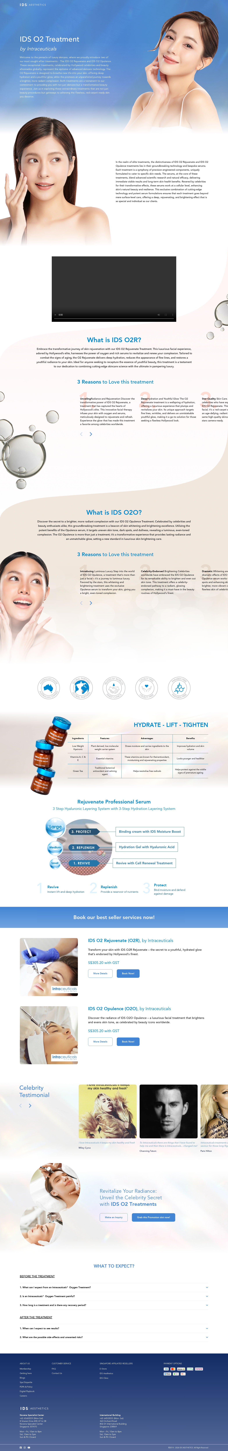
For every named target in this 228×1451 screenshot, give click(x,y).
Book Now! (128, 973)
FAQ (54, 1369)
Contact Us (57, 1373)
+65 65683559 (26, 1418)
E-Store (103, 1369)
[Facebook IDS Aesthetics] (21, 1448)
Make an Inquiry (113, 1217)
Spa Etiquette (26, 1382)
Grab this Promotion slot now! (153, 1217)
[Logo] (33, 4)
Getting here (26, 1373)
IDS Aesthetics (106, 1373)
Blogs (22, 1378)
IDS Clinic (104, 1378)
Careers (23, 1396)
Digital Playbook (27, 1391)
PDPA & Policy (26, 1387)
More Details (100, 973)
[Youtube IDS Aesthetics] (29, 1448)
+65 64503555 (107, 1418)
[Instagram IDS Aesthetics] (25, 1448)
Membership (25, 1369)
